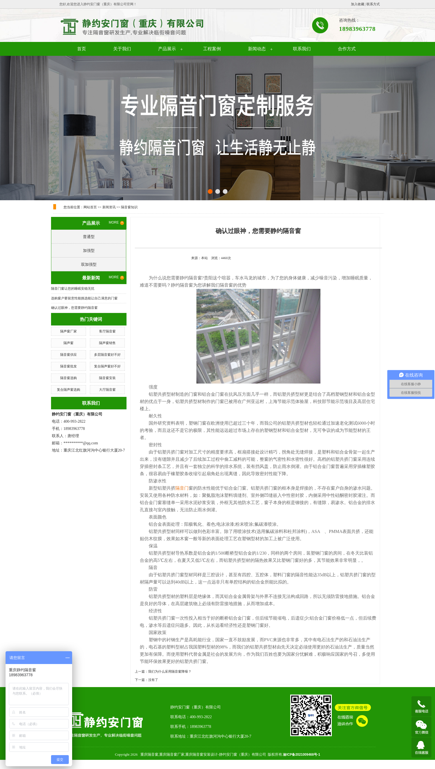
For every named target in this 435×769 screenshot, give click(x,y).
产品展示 (167, 48)
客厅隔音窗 (107, 331)
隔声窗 (69, 343)
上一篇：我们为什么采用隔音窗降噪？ (163, 671)
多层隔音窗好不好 (107, 355)
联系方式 (373, 4)
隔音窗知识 (129, 207)
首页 (81, 48)
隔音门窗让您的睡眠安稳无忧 (72, 288)
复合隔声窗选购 (68, 390)
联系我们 (302, 48)
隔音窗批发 (68, 366)
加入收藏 (357, 4)
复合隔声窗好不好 (107, 366)
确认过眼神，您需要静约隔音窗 (74, 308)
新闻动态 (257, 48)
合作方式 (347, 48)
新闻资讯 (109, 207)
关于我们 (122, 48)
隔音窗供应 (68, 355)
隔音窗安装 (107, 378)
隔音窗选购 (68, 378)
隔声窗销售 (107, 343)
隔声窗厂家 (68, 331)
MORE (116, 223)
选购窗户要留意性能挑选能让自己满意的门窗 (84, 298)
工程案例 (212, 48)
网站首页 (90, 207)
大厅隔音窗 (107, 390)
